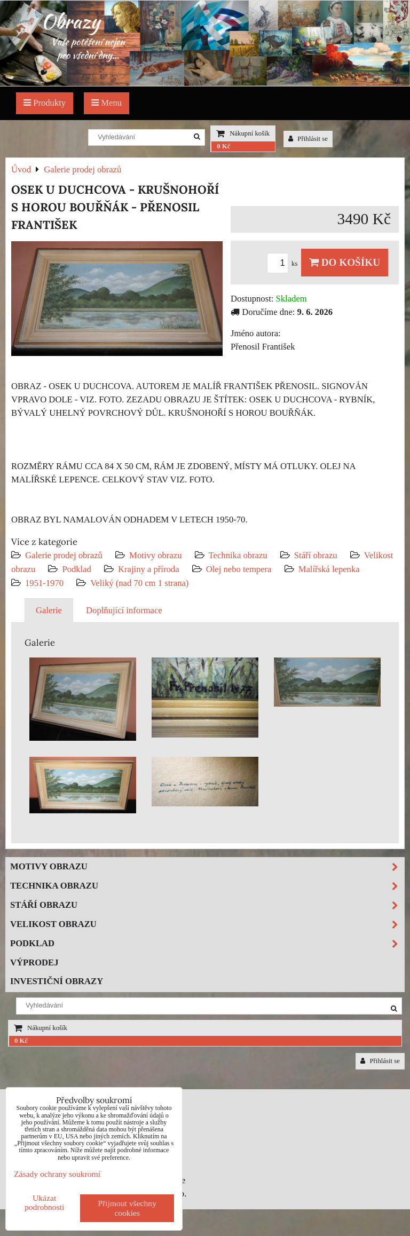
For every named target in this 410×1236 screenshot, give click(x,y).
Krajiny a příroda (148, 569)
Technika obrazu (238, 555)
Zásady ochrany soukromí (57, 1173)
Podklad (76, 569)
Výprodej (34, 962)
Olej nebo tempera (239, 569)
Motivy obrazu (155, 555)
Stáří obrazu (315, 555)
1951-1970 (44, 583)
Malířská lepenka (329, 569)
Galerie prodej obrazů (63, 555)
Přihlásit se (308, 138)
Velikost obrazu (207, 924)
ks (284, 263)
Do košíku (344, 262)
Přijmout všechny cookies (127, 1208)
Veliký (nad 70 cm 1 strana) (139, 583)
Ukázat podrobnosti (45, 1202)
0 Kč (223, 146)
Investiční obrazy (56, 981)
